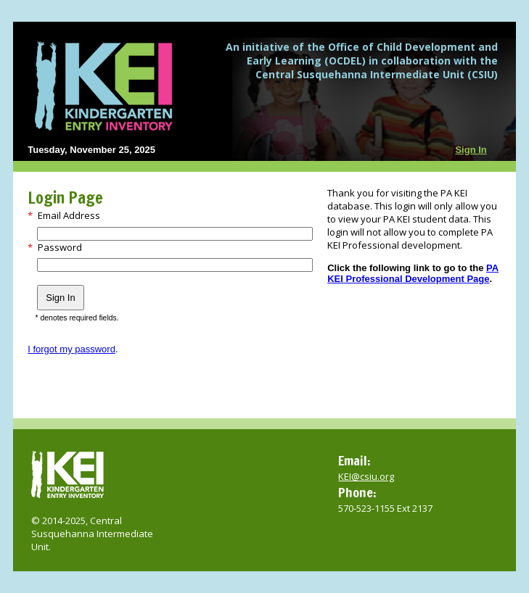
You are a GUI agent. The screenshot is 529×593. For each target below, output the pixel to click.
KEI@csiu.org (366, 476)
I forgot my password (71, 349)
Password (60, 247)
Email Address (69, 215)
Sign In (470, 149)
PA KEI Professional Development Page (413, 273)
